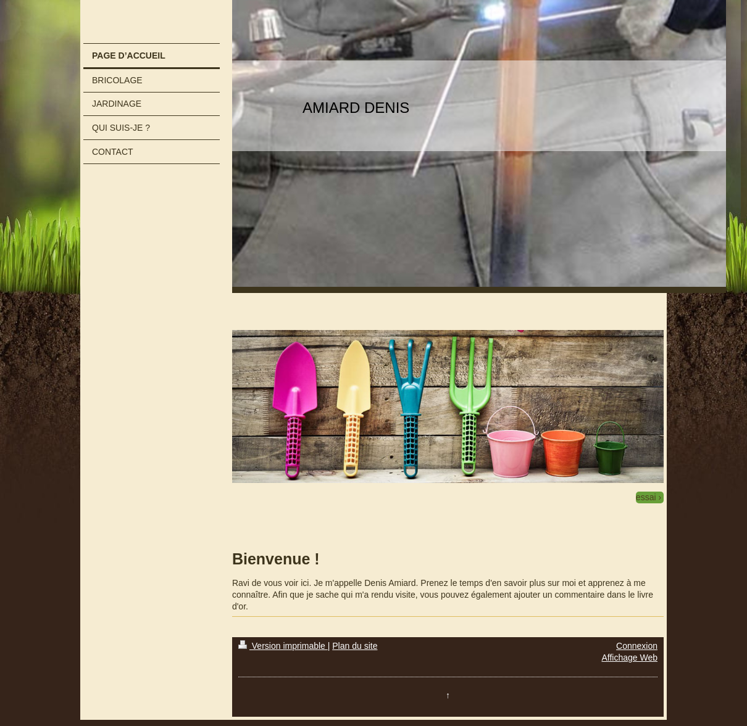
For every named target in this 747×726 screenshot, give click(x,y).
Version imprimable (283, 646)
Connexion (636, 646)
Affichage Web (629, 657)
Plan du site (354, 646)
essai (646, 497)
